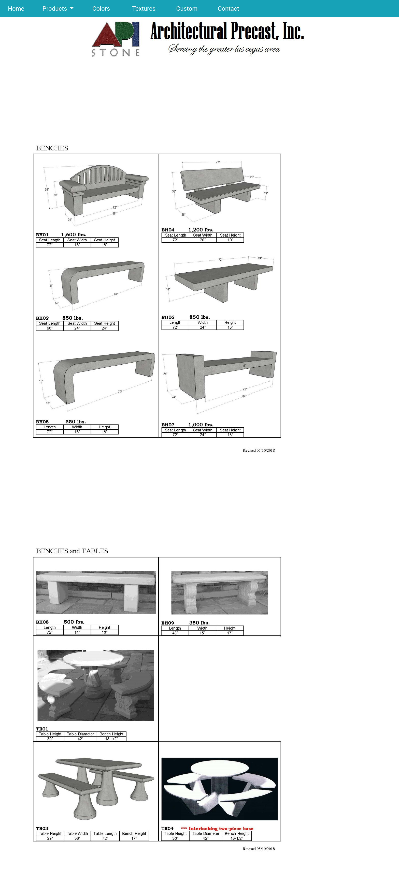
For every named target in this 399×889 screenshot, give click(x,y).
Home (16, 8)
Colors (93, 8)
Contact (219, 8)
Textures (134, 8)
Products (46, 8)
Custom (178, 8)
